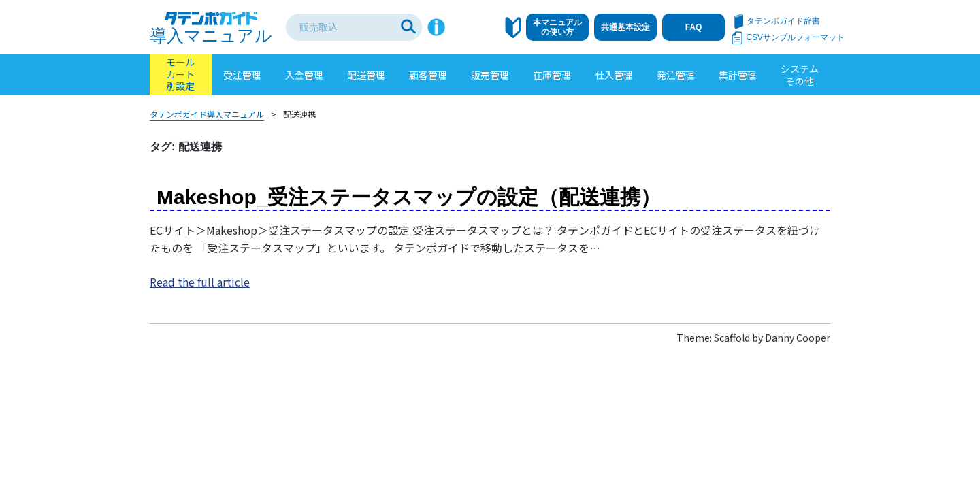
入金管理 (304, 75)
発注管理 (676, 75)
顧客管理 (428, 75)
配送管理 (366, 75)
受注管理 (242, 75)
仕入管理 (614, 75)
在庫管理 (552, 75)
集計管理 (738, 75)
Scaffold (732, 337)
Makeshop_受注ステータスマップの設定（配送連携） (409, 197)
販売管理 (490, 75)
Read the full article (200, 282)
